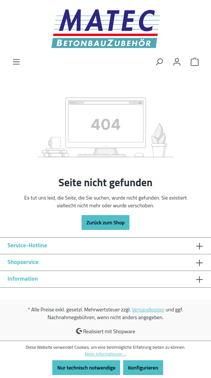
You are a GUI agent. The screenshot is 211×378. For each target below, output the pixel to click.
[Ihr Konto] (177, 61)
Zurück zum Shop (105, 222)
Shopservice (23, 261)
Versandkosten (148, 309)
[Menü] (16, 61)
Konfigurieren (143, 367)
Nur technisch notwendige (86, 367)
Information (22, 278)
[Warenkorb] (195, 61)
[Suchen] (159, 61)
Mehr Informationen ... (105, 354)
